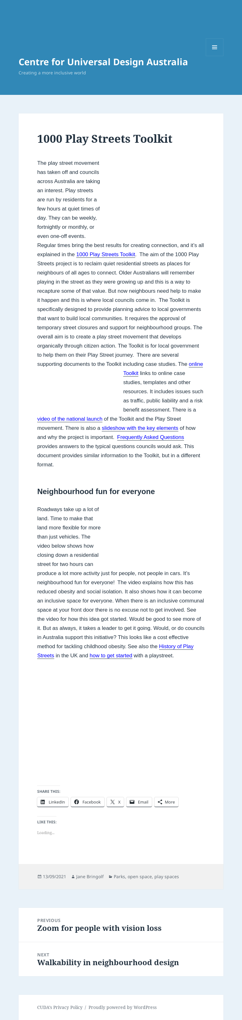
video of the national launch (69, 419)
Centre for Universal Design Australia (103, 61)
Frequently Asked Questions (150, 437)
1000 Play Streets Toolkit (105, 254)
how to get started (110, 656)
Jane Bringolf (90, 876)
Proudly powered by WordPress (123, 1007)
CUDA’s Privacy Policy (60, 1007)
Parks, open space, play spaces (146, 876)
